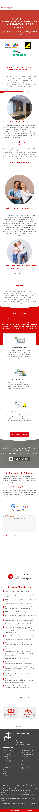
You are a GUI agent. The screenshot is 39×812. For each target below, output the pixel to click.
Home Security (7, 767)
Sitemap (34, 805)
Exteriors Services (8, 750)
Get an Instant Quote (19, 434)
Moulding (5, 775)
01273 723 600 (21, 458)
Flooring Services (7, 778)
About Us (26, 803)
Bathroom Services (27, 750)
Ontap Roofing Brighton (14, 798)
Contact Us (15, 805)
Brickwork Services (8, 754)
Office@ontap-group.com (23, 744)
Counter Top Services (28, 758)
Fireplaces (25, 756)
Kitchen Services (26, 752)
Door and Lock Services (28, 761)
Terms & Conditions (26, 805)
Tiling (4, 773)
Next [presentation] (34, 714)
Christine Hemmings (11, 536)
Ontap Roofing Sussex (26, 798)
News (19, 805)
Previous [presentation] (5, 714)
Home (21, 803)
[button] (16, 726)
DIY (3, 769)
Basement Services (27, 754)
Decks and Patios (7, 756)
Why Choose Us (33, 803)
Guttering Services (8, 752)
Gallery (10, 805)
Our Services (4, 805)
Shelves (5, 771)
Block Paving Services (9, 761)
